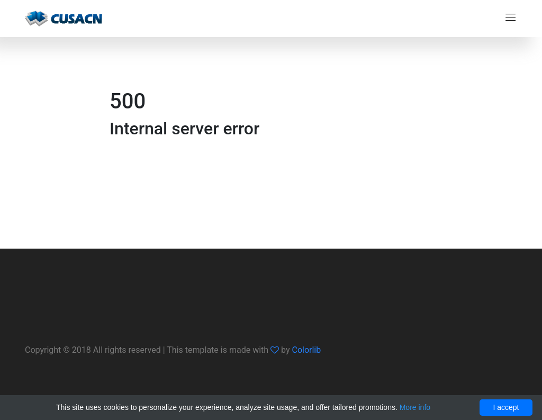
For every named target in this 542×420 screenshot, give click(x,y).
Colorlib (306, 350)
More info (415, 407)
